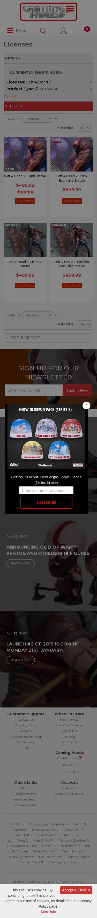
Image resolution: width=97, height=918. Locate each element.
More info (48, 912)
